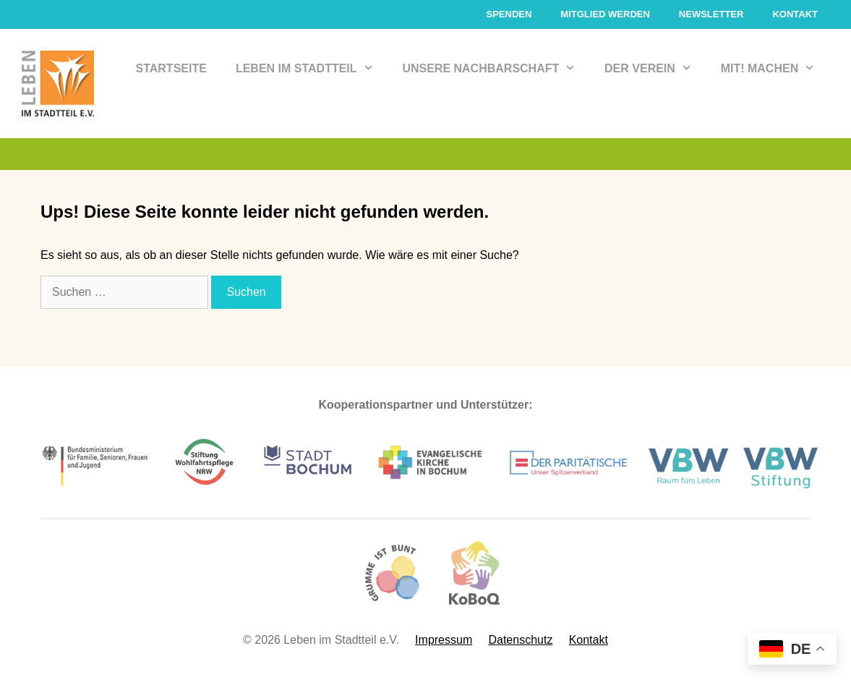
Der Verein (655, 69)
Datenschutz (520, 640)
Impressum (443, 640)
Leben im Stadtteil (312, 69)
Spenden (508, 14)
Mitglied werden (605, 14)
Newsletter (711, 14)
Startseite (171, 68)
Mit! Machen (775, 69)
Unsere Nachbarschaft (496, 69)
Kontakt (795, 14)
